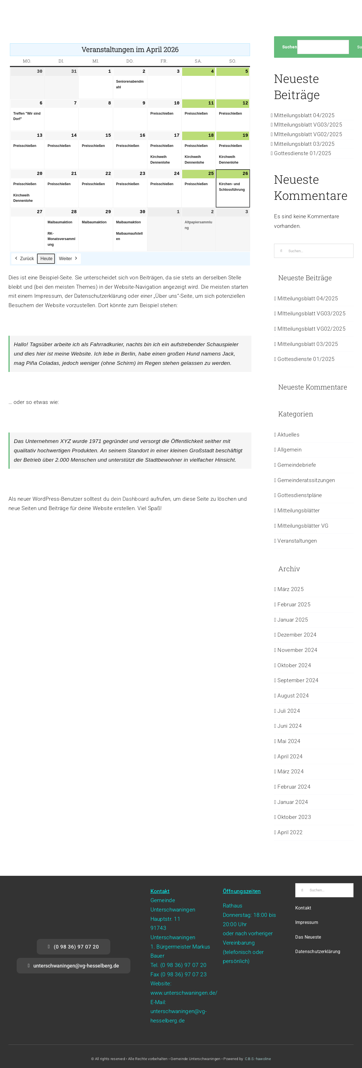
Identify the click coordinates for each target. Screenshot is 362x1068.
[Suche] (281, 251)
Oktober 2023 (294, 817)
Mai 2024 (288, 741)
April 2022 (290, 832)
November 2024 (297, 650)
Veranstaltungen (297, 541)
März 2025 (290, 589)
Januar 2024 (292, 802)
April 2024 (290, 756)
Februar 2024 (293, 787)
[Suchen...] (314, 251)
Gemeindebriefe (296, 465)
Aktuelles (288, 434)
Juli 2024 (288, 711)
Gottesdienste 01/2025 (302, 153)
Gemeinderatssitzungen (306, 480)
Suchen (289, 47)
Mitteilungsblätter (298, 510)
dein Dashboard (130, 499)
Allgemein (289, 449)
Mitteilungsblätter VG (302, 526)
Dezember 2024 (296, 635)
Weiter (68, 259)
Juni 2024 (289, 726)
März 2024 (290, 771)
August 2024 (293, 695)
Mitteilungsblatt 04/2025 (304, 115)
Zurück (24, 259)
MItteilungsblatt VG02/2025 (308, 134)
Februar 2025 (293, 604)
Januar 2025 (292, 620)
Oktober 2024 (294, 665)
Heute (46, 258)
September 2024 (297, 680)
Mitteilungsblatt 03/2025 (304, 144)
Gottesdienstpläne (299, 495)
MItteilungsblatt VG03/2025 (308, 124)
